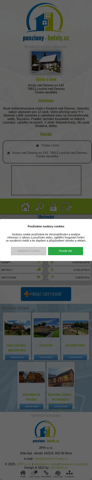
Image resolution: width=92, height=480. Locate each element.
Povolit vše (65, 250)
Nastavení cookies (28, 250)
